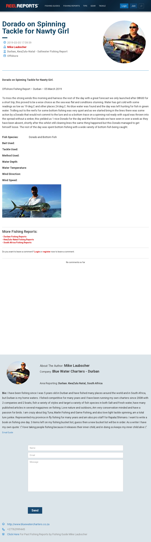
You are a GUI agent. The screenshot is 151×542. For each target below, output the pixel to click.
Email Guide (7, 432)
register (47, 251)
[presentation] (50, 499)
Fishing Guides (52, 5)
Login (124, 6)
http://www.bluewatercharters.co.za (28, 524)
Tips (85, 5)
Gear (93, 5)
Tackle (102, 5)
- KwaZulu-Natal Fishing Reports (18, 239)
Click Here (13, 534)
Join (134, 6)
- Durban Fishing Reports (14, 236)
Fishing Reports (71, 5)
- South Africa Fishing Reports (17, 242)
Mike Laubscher (17, 46)
